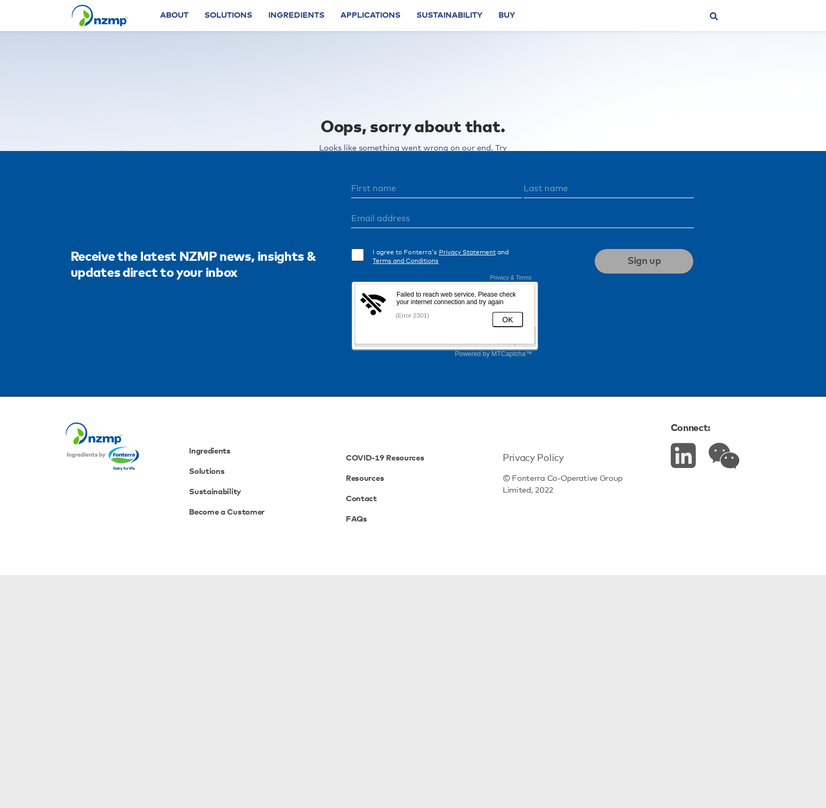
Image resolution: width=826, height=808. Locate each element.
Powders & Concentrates (332, 279)
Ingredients (326, 30)
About (204, 30)
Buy (536, 30)
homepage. (497, 221)
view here (510, 250)
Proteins (382, 292)
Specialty (442, 292)
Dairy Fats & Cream (445, 279)
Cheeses (526, 279)
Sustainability (479, 30)
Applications (400, 30)
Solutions (258, 30)
